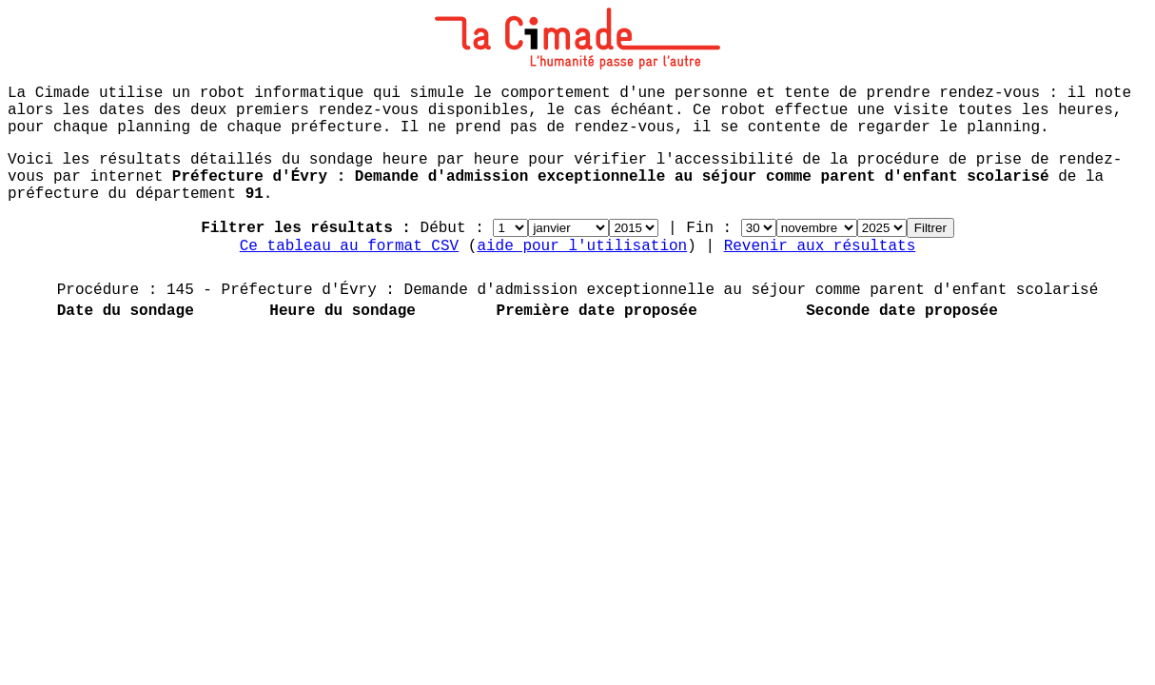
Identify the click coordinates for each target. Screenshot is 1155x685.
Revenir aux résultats (820, 246)
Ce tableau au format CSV (349, 246)
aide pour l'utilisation (582, 246)
